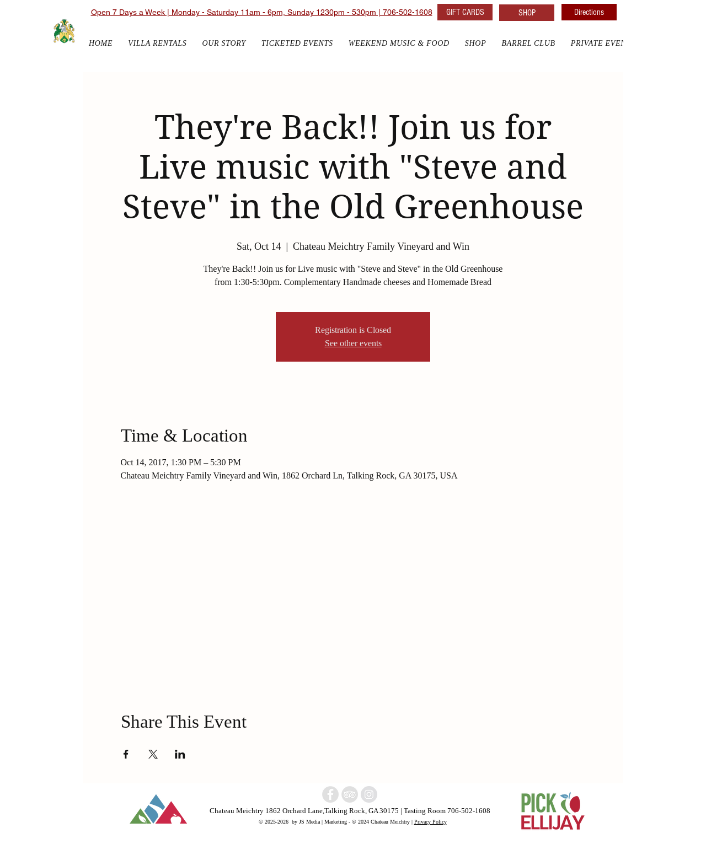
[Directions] (589, 12)
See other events (353, 343)
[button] (475, 43)
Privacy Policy (430, 821)
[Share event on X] (153, 754)
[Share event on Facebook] (126, 754)
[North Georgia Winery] (349, 794)
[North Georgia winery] (330, 794)
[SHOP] (526, 12)
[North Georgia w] (369, 794)
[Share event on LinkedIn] (180, 754)
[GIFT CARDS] (465, 12)
